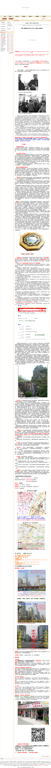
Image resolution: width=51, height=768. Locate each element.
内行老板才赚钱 (3, 41)
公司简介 (10, 16)
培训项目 (23, 16)
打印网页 (43, 756)
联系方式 (44, 16)
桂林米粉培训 (3, 26)
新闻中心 (30, 16)
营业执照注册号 (3, 48)
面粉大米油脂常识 (3, 49)
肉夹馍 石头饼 (3, 28)
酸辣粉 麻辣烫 (3, 30)
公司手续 (17, 16)
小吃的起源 (2, 45)
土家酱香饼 (3, 22)
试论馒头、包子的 (3, 44)
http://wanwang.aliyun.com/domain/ (19, 304)
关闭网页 (47, 756)
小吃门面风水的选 (3, 40)
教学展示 (37, 16)
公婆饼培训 (9, 28)
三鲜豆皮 (9, 22)
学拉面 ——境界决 (3, 36)
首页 (5, 16)
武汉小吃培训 (2, 761)
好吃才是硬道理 (3, 39)
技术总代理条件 (3, 35)
